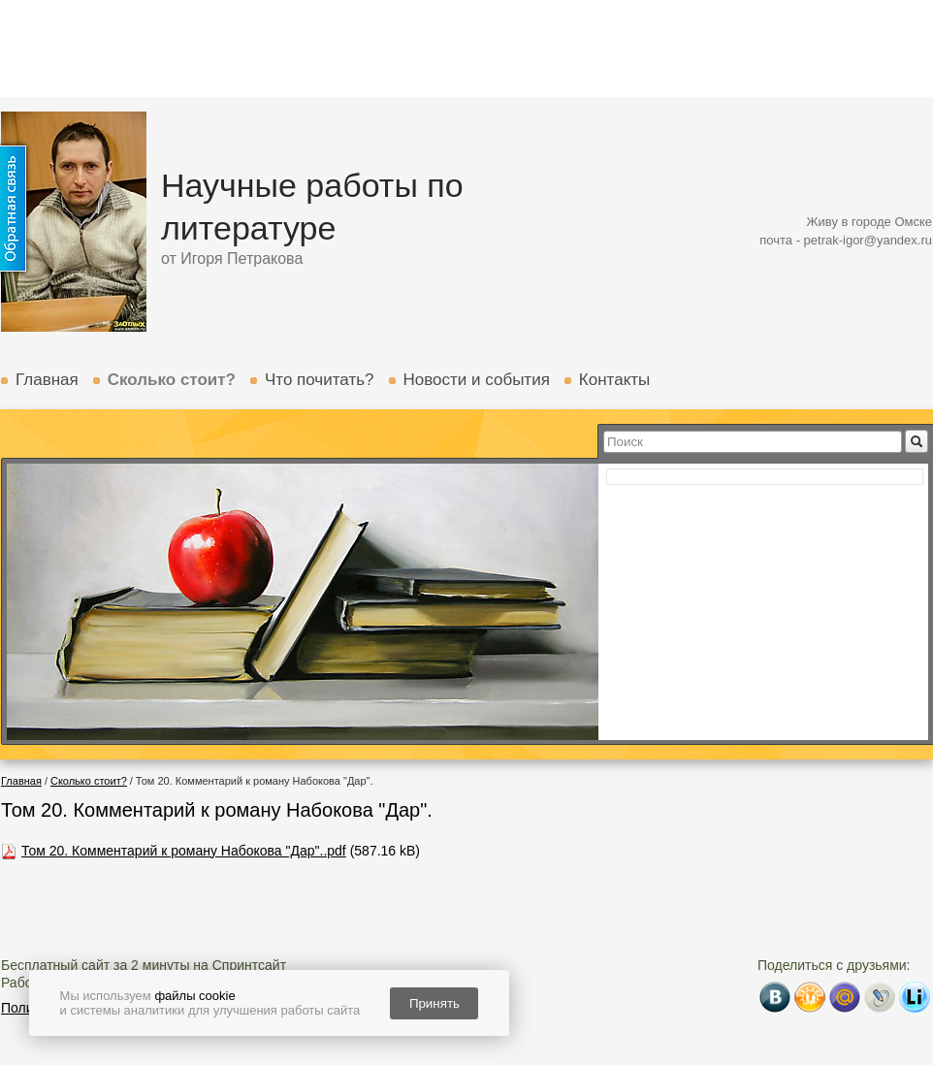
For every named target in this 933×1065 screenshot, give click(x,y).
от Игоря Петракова (232, 258)
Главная (47, 380)
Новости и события (476, 380)
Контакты (614, 380)
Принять (434, 1003)
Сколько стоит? (172, 380)
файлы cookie (194, 995)
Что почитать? (319, 380)
